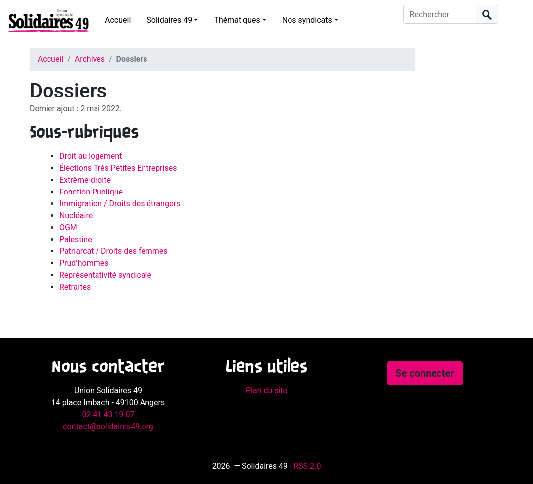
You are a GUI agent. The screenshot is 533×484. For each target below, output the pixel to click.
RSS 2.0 (307, 466)
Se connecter (424, 373)
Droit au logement (90, 156)
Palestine (75, 239)
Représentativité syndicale (105, 275)
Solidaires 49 (169, 20)
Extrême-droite (85, 180)
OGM (68, 227)
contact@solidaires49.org (108, 426)
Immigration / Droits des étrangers (119, 203)
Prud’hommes (84, 263)
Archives (90, 59)
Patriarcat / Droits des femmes (113, 251)
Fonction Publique (91, 191)
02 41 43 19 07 (108, 414)
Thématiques (237, 20)
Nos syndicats (307, 20)
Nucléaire (76, 215)
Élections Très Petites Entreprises (118, 168)
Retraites (75, 286)
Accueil (118, 20)
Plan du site (266, 390)
